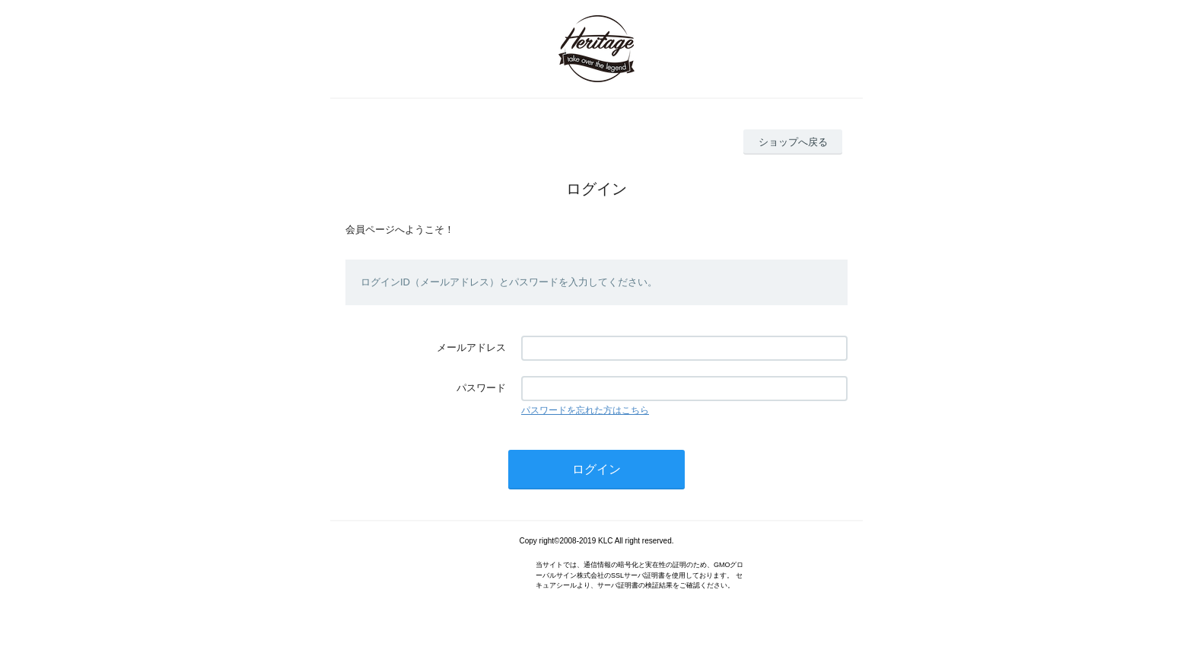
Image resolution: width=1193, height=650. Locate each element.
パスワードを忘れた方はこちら (585, 410)
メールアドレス (471, 347)
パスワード (481, 388)
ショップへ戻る (793, 142)
